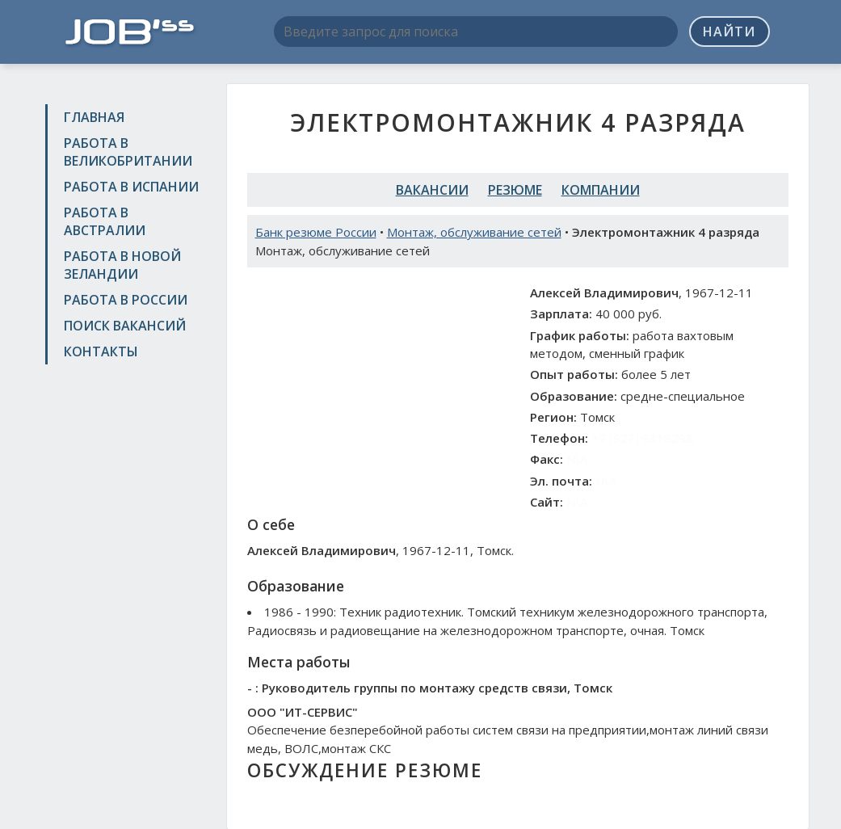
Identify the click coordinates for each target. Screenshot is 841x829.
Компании (600, 190)
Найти (729, 31)
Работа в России (125, 300)
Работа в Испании (131, 187)
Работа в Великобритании (128, 152)
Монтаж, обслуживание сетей (474, 232)
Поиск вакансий (125, 326)
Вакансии (432, 190)
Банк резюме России (315, 232)
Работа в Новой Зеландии (122, 265)
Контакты (101, 351)
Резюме (515, 190)
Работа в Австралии (104, 221)
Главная (94, 117)
